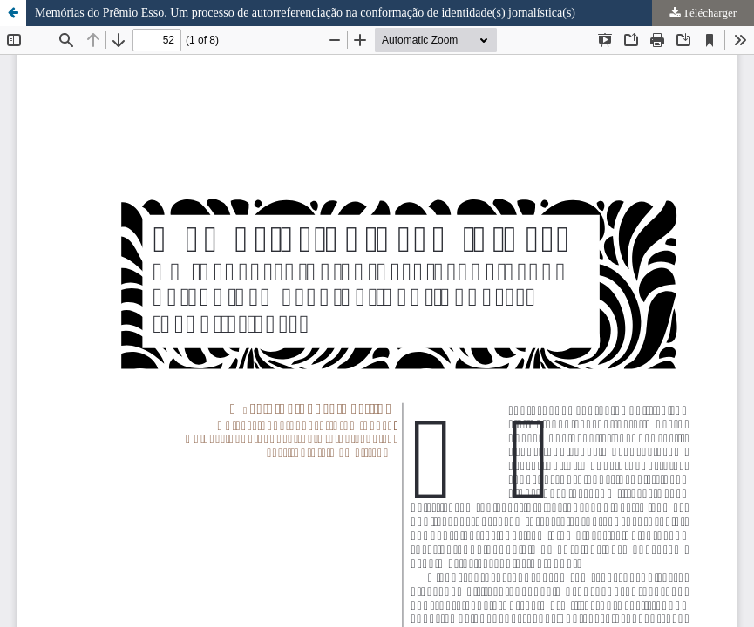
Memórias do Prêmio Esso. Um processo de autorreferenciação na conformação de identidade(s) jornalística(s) (305, 12)
